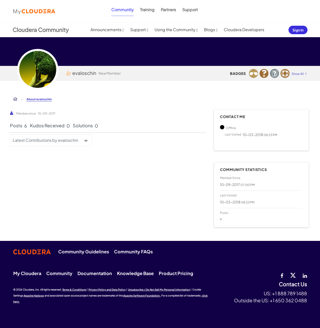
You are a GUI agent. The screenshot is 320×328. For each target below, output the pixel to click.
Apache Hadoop (34, 295)
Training (147, 9)
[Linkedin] (305, 275)
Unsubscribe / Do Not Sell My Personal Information (159, 289)
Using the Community (175, 29)
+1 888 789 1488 (289, 293)
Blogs (209, 29)
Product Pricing (176, 273)
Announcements (106, 29)
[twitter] (293, 275)
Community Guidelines (83, 251)
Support (190, 9)
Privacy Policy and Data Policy (107, 289)
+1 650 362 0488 (288, 300)
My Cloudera (27, 273)
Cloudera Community (40, 29)
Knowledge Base (135, 273)
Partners (168, 9)
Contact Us (293, 284)
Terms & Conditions (74, 289)
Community (122, 9)
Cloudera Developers (244, 29)
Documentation (95, 273)
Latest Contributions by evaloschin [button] (45, 140)
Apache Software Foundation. (142, 295)
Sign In (298, 30)
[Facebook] (281, 275)
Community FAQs (133, 251)
